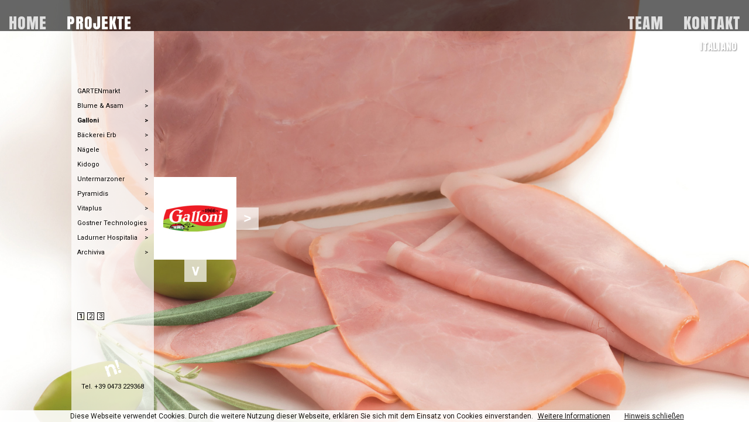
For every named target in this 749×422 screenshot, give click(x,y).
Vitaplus (89, 208)
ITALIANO (718, 46)
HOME (28, 21)
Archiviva (91, 252)
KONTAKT (711, 21)
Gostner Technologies (112, 223)
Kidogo (88, 164)
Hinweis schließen (654, 416)
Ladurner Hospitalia (107, 237)
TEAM (646, 21)
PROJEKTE (99, 21)
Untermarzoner (101, 179)
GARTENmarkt (98, 91)
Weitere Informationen (574, 416)
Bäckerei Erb (96, 135)
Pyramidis (92, 194)
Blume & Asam (100, 106)
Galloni (88, 120)
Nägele (88, 150)
